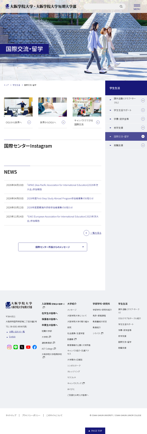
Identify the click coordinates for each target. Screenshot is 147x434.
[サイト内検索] (121, 6)
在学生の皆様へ (50, 313)
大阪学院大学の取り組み (78, 321)
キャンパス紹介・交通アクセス (78, 352)
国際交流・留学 (121, 136)
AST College (47, 348)
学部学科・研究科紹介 (102, 309)
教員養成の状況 (100, 321)
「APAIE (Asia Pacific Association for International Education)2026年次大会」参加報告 (62, 187)
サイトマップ (11, 415)
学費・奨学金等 (121, 119)
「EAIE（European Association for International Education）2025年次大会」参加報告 (62, 218)
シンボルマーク (74, 365)
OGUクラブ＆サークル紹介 (129, 318)
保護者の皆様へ (50, 319)
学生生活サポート (122, 110)
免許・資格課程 (99, 315)
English (12, 336)
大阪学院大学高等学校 (52, 354)
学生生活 (115, 88)
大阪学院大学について (77, 315)
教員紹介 (97, 327)
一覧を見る (95, 233)
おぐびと (71, 389)
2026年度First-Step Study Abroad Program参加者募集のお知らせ (60, 198)
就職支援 (118, 145)
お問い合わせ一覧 (17, 331)
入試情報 (53, 303)
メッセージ (72, 309)
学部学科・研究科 (101, 303)
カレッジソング (73, 371)
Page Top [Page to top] (96, 431)
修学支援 (118, 127)
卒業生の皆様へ (50, 325)
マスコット (71, 377)
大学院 (45, 336)
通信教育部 (47, 342)
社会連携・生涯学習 (75, 333)
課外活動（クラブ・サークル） (125, 100)
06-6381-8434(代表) (18, 326)
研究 (69, 327)
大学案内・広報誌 (74, 359)
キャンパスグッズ (74, 383)
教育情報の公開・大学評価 (78, 345)
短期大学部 (47, 331)
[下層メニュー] (143, 100)
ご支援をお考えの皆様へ (78, 395)
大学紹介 (72, 303)
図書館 (70, 339)
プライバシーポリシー (31, 415)
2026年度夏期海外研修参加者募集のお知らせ (50, 207)
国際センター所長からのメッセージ (52, 247)
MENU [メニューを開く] (137, 6)
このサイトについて (54, 415)
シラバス (96, 333)
